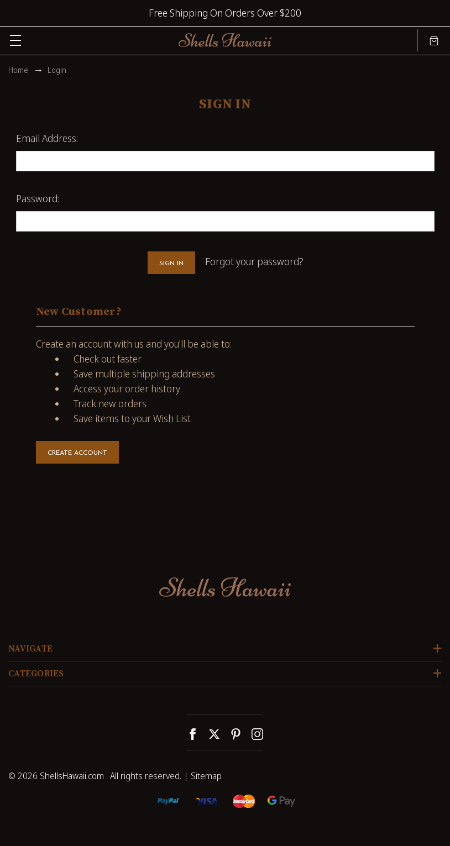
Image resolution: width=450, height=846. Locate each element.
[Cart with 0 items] (434, 40)
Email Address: (47, 138)
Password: (37, 198)
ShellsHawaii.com (72, 776)
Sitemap (206, 776)
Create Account (77, 453)
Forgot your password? (254, 261)
